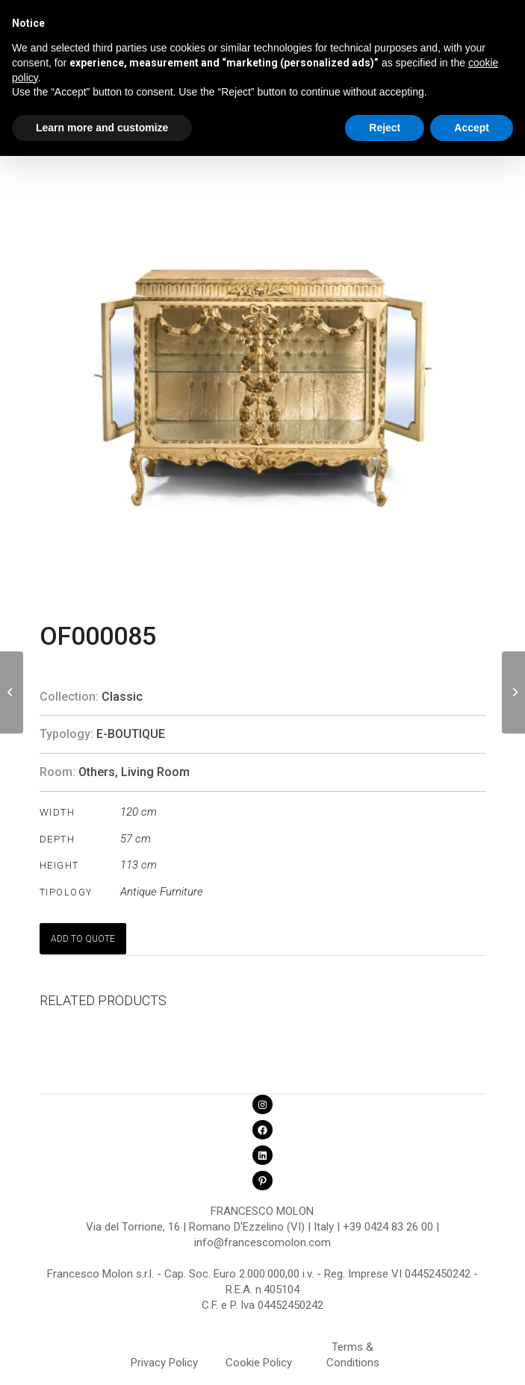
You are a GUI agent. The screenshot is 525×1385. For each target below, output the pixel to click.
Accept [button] (471, 128)
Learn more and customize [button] (102, 128)
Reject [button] (384, 128)
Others (96, 772)
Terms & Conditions (352, 1349)
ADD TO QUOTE (83, 939)
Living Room (155, 772)
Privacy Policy (164, 1362)
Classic (122, 697)
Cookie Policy (259, 1362)
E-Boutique (130, 734)
